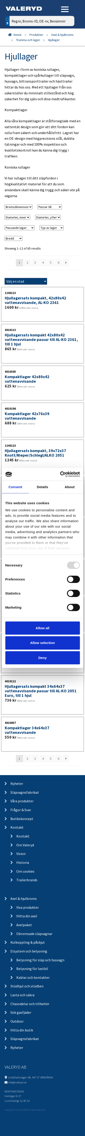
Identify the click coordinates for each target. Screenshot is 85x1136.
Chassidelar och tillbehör (29, 1003)
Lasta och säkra (22, 995)
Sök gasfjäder (20, 1012)
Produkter (36, 35)
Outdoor (17, 1021)
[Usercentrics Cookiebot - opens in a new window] (60, 474)
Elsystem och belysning (28, 951)
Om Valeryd (25, 845)
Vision (21, 853)
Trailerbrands (26, 880)
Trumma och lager (28, 40)
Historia (22, 862)
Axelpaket (24, 925)
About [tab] (70, 487)
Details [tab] (42, 487)
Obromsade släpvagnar (34, 933)
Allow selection (42, 643)
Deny (42, 658)
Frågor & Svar (20, 810)
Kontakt (17, 827)
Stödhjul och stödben (27, 986)
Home (18, 35)
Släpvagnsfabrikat (24, 792)
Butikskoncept (21, 818)
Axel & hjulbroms (62, 35)
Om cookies (25, 871)
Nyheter (16, 783)
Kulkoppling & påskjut (27, 942)
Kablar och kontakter (33, 977)
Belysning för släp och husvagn (40, 960)
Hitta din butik (21, 1030)
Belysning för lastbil (32, 968)
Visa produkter (27, 907)
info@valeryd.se (17, 1082)
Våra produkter (22, 801)
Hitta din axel (26, 916)
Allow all (42, 628)
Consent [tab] (15, 487)
